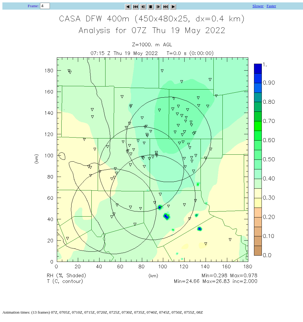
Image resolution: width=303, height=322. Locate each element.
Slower (258, 6)
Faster (271, 6)
